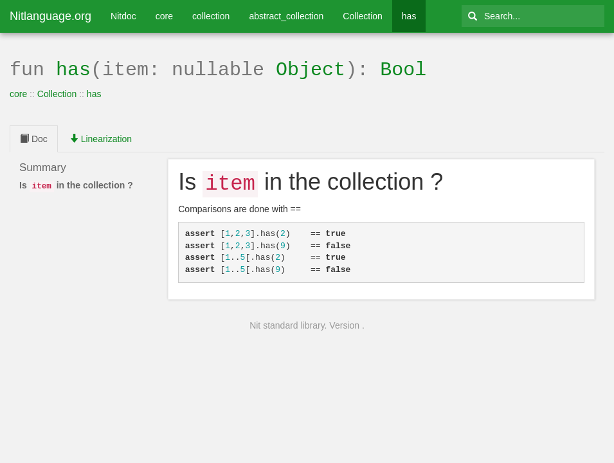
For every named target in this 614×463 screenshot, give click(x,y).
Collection (362, 16)
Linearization (100, 137)
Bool (403, 68)
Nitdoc (123, 16)
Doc (34, 137)
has (409, 16)
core (164, 16)
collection (211, 16)
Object (310, 68)
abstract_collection (286, 16)
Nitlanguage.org (50, 16)
